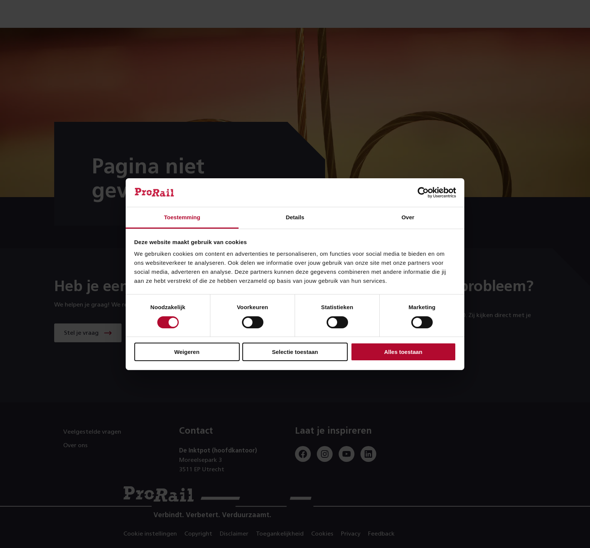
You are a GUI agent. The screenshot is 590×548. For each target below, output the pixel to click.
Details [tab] (295, 217)
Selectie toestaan (295, 352)
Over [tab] (407, 217)
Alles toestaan (403, 352)
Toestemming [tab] (182, 217)
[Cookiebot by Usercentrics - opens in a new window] (423, 192)
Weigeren (186, 352)
